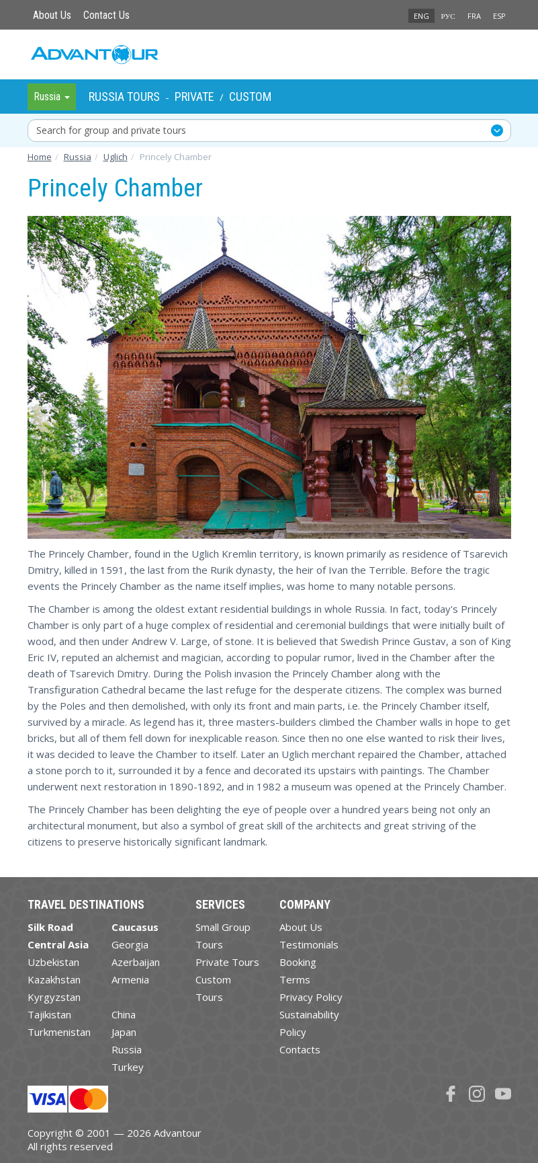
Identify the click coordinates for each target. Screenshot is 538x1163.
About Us (52, 15)
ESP (499, 16)
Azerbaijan (135, 962)
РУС (448, 16)
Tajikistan (49, 1014)
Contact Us (106, 15)
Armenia (130, 979)
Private (194, 96)
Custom (250, 96)
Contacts (299, 1049)
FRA (474, 16)
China (123, 1014)
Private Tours (227, 962)
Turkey (127, 1067)
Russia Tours (124, 96)
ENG (421, 16)
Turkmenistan (59, 1032)
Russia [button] (52, 96)
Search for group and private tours (111, 130)
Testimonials (309, 944)
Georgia (129, 944)
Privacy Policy (311, 997)
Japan (123, 1032)
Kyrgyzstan (54, 997)
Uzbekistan (53, 962)
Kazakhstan (54, 979)
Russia (126, 1049)
